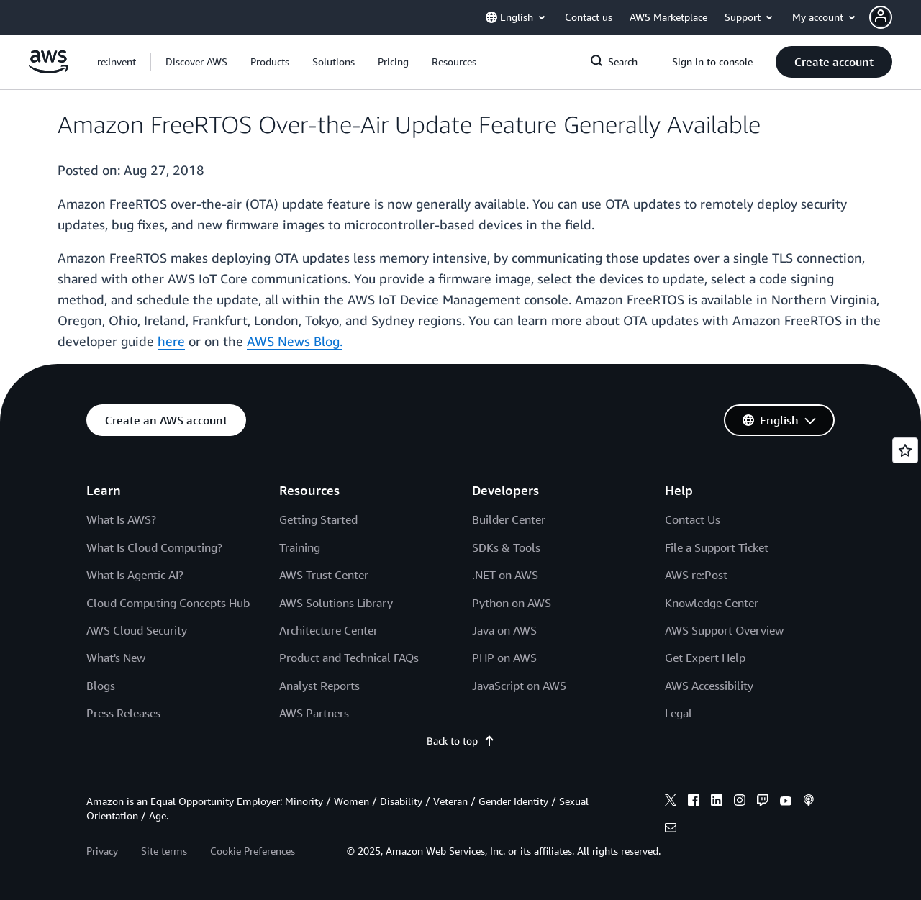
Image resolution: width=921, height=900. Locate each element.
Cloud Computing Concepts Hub (168, 603)
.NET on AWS (505, 575)
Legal (678, 713)
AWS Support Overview (724, 630)
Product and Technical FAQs (349, 657)
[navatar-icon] (880, 17)
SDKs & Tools (506, 547)
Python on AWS (511, 603)
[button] (895, 17)
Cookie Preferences (252, 851)
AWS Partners (314, 713)
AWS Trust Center (323, 575)
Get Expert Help (705, 657)
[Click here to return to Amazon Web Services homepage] (48, 69)
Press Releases (123, 713)
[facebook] (693, 802)
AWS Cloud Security (136, 630)
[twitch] (762, 802)
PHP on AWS (504, 657)
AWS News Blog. (294, 341)
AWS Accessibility (709, 685)
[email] (670, 829)
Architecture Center (328, 630)
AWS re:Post (696, 575)
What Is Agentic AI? (134, 575)
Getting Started (318, 519)
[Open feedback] (905, 450)
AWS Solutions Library (336, 603)
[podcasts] (809, 802)
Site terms (164, 851)
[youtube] (785, 802)
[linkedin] (716, 802)
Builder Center (508, 519)
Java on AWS (504, 630)
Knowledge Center (711, 603)
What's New (115, 657)
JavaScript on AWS (519, 685)
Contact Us (692, 519)
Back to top (461, 741)
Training (299, 547)
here (171, 341)
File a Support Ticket (716, 547)
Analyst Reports (319, 685)
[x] (670, 802)
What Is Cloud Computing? (154, 547)
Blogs (100, 685)
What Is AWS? (121, 519)
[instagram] (739, 802)
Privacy (102, 851)
